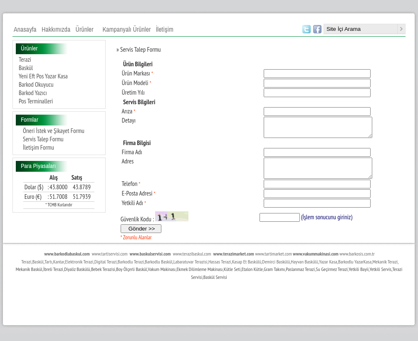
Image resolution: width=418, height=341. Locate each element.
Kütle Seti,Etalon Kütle (243, 276)
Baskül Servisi (215, 284)
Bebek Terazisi (103, 276)
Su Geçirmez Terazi (332, 276)
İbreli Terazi (53, 276)
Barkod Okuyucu (36, 84)
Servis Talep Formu (43, 139)
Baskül (26, 68)
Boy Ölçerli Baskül (131, 276)
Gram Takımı (274, 276)
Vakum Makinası (162, 276)
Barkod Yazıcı (33, 93)
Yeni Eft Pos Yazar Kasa (43, 76)
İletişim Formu (38, 147)
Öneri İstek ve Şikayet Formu (53, 131)
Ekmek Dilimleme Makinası (199, 276)
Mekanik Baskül (29, 276)
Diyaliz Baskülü (77, 276)
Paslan (291, 276)
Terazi (25, 59)
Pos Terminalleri (36, 101)
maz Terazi (306, 276)
